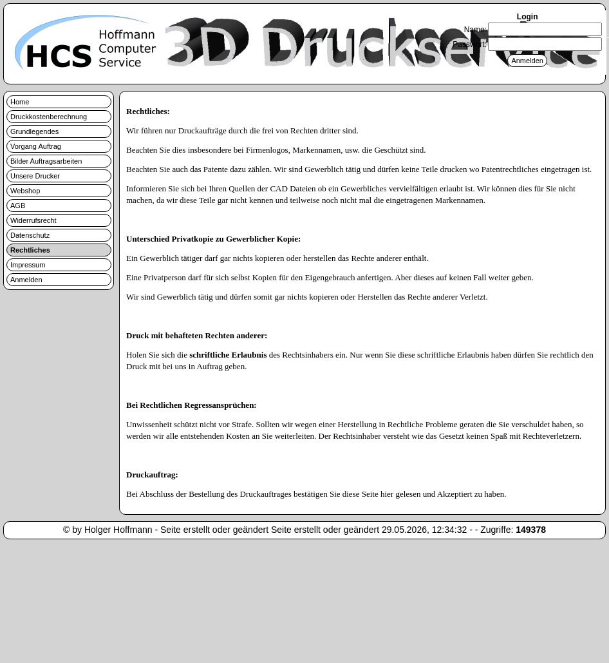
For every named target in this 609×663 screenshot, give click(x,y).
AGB (17, 205)
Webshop (25, 191)
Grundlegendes (34, 131)
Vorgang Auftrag (35, 146)
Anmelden (26, 279)
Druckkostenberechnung (48, 116)
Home (19, 102)
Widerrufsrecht (33, 220)
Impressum (27, 265)
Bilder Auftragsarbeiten (46, 161)
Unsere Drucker (35, 176)
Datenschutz (30, 235)
